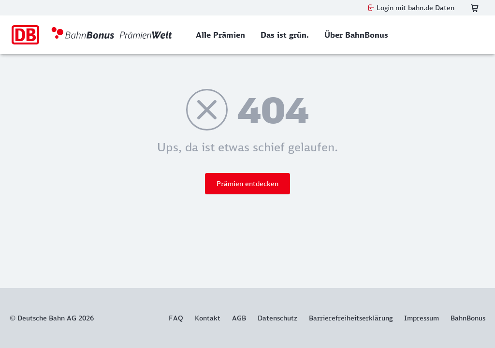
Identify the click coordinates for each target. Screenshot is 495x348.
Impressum (421, 318)
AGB (239, 318)
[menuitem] (220, 34)
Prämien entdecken (247, 183)
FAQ (176, 318)
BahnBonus (468, 318)
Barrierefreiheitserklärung (351, 318)
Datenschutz (277, 318)
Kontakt (207, 318)
